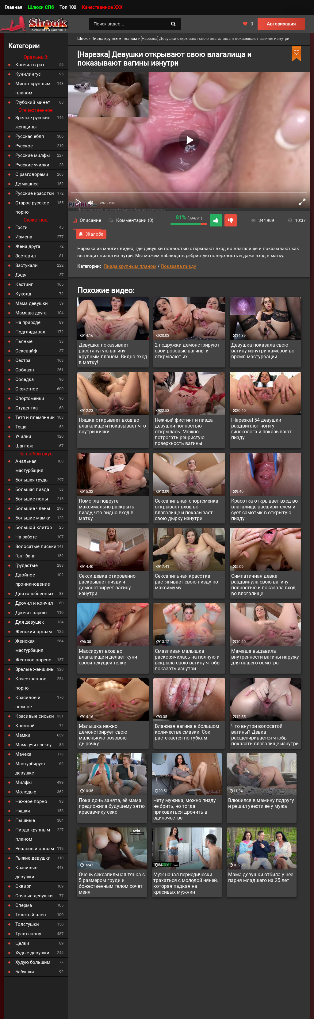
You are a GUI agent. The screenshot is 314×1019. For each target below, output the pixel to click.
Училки (23, 436)
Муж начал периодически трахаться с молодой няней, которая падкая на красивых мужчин (185, 883)
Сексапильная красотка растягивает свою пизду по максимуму (186, 582)
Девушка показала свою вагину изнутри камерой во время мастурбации (262, 350)
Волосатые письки (35, 546)
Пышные (25, 820)
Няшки (22, 811)
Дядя (20, 275)
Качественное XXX (102, 7)
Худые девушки (32, 953)
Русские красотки (34, 193)
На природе (27, 322)
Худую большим (32, 962)
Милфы (23, 782)
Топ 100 (67, 7)
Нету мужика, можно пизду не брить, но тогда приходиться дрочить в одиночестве (184, 809)
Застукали (26, 265)
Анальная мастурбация (29, 465)
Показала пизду (178, 266)
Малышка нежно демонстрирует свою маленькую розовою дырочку (103, 735)
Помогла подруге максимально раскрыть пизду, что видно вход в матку (106, 509)
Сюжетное (26, 389)
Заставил (25, 256)
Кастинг (24, 284)
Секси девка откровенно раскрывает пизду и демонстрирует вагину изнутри (107, 584)
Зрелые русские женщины (32, 122)
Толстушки (27, 924)
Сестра (22, 360)
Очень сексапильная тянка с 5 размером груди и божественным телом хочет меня (112, 883)
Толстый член (30, 915)
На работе (26, 537)
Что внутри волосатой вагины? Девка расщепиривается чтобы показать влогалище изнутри (265, 735)
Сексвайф (26, 351)
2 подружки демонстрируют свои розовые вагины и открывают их (187, 350)
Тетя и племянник (35, 417)
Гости (21, 227)
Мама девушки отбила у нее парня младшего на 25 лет (260, 877)
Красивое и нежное (27, 702)
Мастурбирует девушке (30, 768)
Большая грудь (31, 480)
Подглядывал (30, 332)
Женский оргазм (33, 631)
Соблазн (24, 370)
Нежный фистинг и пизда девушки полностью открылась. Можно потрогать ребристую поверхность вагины (184, 431)
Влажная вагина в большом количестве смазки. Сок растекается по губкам (187, 732)
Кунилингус (28, 74)
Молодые (25, 792)
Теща (20, 427)
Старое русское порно (32, 207)
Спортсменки (29, 398)
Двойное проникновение (32, 579)
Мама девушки (31, 303)
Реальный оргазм (34, 848)
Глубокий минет (32, 102)
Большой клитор (33, 527)
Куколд (23, 294)
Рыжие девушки (33, 858)
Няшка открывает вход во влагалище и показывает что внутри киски (112, 426)
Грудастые (26, 565)
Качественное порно (30, 683)
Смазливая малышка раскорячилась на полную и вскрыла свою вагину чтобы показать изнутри (187, 659)
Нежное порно (31, 801)
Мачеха (23, 754)
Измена (23, 237)
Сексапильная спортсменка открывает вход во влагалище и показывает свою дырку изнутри (186, 509)
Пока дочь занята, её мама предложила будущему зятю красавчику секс (112, 806)
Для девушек (29, 622)
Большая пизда (32, 489)
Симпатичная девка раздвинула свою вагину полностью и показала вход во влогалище (263, 584)
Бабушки (24, 972)
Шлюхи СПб (41, 7)
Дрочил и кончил (34, 603)
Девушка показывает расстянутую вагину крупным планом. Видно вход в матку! (113, 353)
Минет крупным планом (32, 88)
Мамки (22, 735)
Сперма (23, 905)
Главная (13, 7)
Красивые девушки (26, 872)
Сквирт (23, 886)
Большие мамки (33, 518)
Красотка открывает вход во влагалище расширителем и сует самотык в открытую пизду (264, 509)
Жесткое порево (33, 660)
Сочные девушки (34, 896)
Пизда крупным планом (130, 266)
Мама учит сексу (33, 744)
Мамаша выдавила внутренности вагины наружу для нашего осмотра (265, 657)
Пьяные (24, 341)
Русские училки (32, 165)
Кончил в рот (29, 64)
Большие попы (31, 499)
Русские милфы (32, 155)
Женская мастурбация (29, 645)
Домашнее (27, 184)
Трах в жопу (28, 934)
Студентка (26, 408)
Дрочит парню (31, 612)
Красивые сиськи (34, 716)
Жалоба (91, 234)
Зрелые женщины (35, 669)
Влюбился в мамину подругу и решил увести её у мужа (261, 803)
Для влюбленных (34, 593)
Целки (22, 943)
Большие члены (32, 508)
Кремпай (25, 725)
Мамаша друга (31, 313)
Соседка (24, 379)
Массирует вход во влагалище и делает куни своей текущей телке (108, 657)
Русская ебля (29, 136)
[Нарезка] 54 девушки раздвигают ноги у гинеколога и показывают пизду (261, 428)
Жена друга (27, 246)
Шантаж (24, 446)
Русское (24, 146)
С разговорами (31, 174)
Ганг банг (25, 556)
